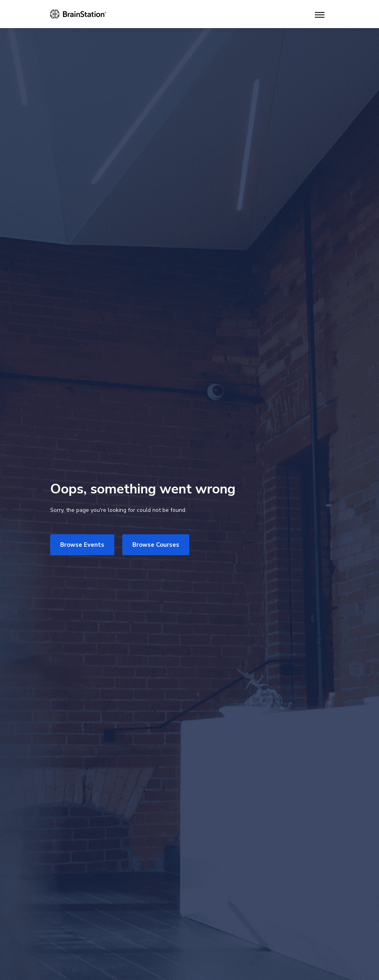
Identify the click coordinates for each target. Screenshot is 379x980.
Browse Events (82, 545)
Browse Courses (155, 545)
